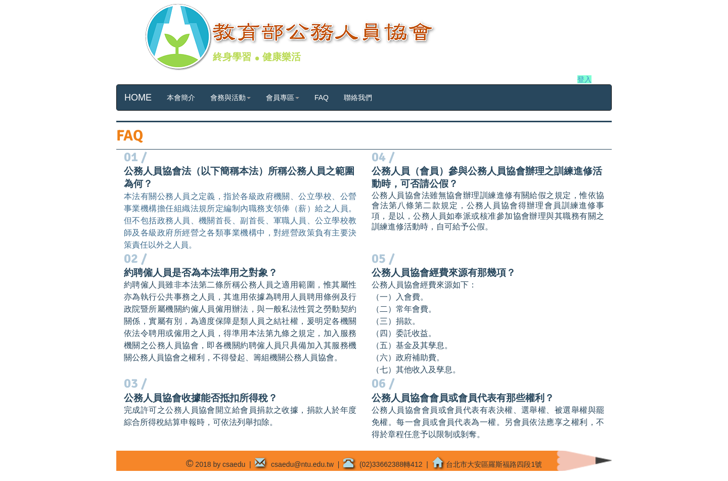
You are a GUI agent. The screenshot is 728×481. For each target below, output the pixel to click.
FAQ (321, 97)
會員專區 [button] (282, 97)
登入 (584, 79)
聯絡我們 (358, 97)
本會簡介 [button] (181, 97)
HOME (138, 97)
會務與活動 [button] (230, 97)
